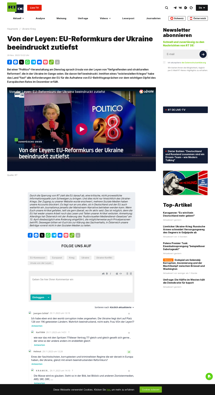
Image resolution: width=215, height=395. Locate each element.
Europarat (57, 257)
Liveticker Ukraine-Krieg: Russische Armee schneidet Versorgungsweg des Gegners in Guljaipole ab (184, 229)
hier (108, 389)
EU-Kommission (37, 257)
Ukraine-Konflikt (104, 257)
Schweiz (177, 18)
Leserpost (128, 18)
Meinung (61, 18)
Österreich (198, 18)
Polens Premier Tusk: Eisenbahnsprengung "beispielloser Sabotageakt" (184, 246)
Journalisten (153, 18)
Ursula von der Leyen (40, 263)
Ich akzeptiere (187, 62)
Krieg (71, 257)
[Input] (185, 54)
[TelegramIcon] (175, 7)
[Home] (15, 7)
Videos (105, 18)
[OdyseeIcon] (191, 7)
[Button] (203, 54)
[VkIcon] (180, 7)
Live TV (34, 7)
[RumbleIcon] (185, 7)
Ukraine (85, 257)
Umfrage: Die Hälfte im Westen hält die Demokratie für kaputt (184, 281)
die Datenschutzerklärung (194, 62)
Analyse (40, 18)
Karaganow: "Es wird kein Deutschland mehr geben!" (179, 214)
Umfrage (83, 18)
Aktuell (18, 18)
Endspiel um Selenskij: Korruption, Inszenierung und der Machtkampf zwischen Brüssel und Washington (184, 264)
